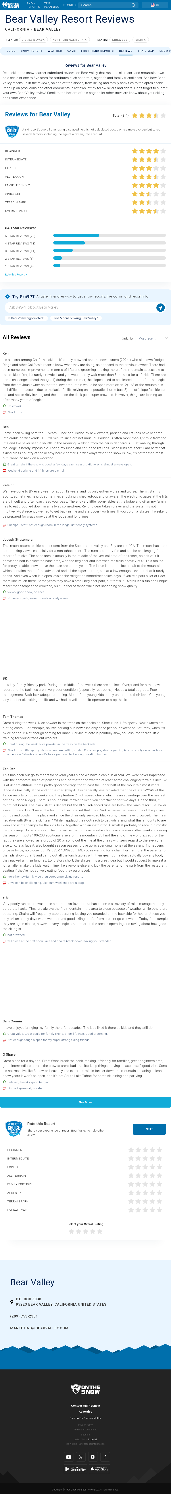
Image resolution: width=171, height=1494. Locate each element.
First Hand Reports (97, 51)
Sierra (140, 40)
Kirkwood (120, 40)
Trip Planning (51, 5)
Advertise (85, 1411)
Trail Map (146, 51)
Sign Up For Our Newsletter (85, 1418)
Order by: (128, 338)
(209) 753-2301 (24, 1316)
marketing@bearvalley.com (39, 1328)
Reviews (126, 51)
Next (149, 1129)
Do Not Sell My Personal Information (85, 1444)
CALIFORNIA (17, 29)
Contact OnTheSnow (85, 1405)
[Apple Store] (99, 1469)
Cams (71, 51)
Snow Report (31, 51)
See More (85, 1102)
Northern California (70, 40)
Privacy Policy (85, 1425)
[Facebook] (105, 1457)
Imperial (92, 1439)
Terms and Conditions (85, 1429)
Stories (69, 5)
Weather (55, 51)
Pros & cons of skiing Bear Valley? (76, 318)
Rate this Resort (16, 274)
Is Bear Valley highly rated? (26, 318)
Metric (84, 1439)
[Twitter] (81, 1457)
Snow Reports (33, 5)
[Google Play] (75, 1469)
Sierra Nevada (33, 40)
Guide (11, 51)
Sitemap (85, 1434)
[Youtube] (68, 1457)
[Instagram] (93, 1457)
